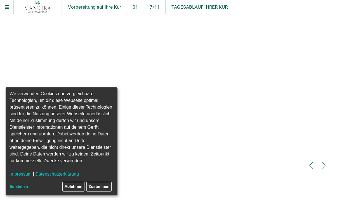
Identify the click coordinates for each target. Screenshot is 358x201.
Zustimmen (99, 186)
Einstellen (19, 186)
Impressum (21, 174)
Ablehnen (74, 186)
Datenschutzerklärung (57, 174)
